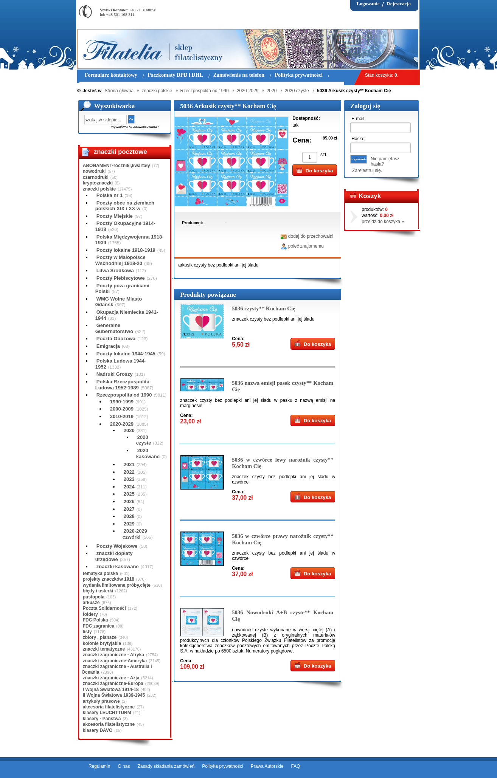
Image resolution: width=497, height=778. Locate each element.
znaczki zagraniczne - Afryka (113, 654)
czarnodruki (96, 177)
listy (87, 631)
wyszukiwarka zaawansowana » (135, 127)
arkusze (91, 602)
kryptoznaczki (98, 183)
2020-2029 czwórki (135, 534)
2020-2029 (122, 424)
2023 (129, 479)
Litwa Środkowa (115, 270)
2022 (129, 472)
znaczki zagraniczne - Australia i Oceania (117, 669)
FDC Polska (95, 620)
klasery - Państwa (102, 718)
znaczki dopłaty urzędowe (114, 556)
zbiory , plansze (99, 637)
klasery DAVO (98, 730)
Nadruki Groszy (114, 374)
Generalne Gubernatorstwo (114, 328)
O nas (124, 766)
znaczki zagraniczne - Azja (111, 677)
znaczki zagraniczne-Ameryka (115, 660)
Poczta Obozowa (115, 338)
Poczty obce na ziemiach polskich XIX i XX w (124, 206)
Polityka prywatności (222, 766)
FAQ (295, 766)
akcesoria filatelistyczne (109, 707)
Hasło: (357, 138)
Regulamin (99, 766)
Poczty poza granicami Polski (122, 288)
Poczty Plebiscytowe (120, 278)
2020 (129, 430)
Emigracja (108, 346)
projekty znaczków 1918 (108, 579)
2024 (129, 487)
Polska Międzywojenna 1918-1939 (129, 240)
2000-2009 (122, 409)
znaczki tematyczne (104, 649)
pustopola (93, 597)
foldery (90, 614)
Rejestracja (399, 3)
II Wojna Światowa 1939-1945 (114, 695)
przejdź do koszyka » (383, 221)
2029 (129, 524)
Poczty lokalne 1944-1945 (125, 353)
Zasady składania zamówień (165, 766)
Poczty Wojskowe (117, 546)
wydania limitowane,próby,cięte (117, 585)
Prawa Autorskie (267, 766)
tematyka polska (100, 573)
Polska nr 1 (109, 195)
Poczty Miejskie (114, 216)
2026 (129, 501)
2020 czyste (143, 440)
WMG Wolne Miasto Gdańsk (118, 302)
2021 (129, 464)
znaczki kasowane (117, 566)
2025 (129, 494)
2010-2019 (122, 416)
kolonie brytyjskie (102, 643)
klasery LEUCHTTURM (107, 712)
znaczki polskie (99, 189)
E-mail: (358, 118)
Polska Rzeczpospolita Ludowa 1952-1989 (122, 385)
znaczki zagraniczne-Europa (113, 683)
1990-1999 (122, 401)
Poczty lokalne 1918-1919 (125, 250)
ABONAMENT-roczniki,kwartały (116, 165)
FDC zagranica (98, 626)
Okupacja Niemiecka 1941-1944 (126, 315)
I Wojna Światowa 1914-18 (111, 689)
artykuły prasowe (101, 701)
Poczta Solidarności (104, 608)
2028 (129, 516)
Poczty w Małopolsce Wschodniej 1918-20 (120, 260)
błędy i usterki (98, 591)
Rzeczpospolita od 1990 (124, 395)
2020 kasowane (148, 453)
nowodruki (94, 171)
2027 (129, 509)
